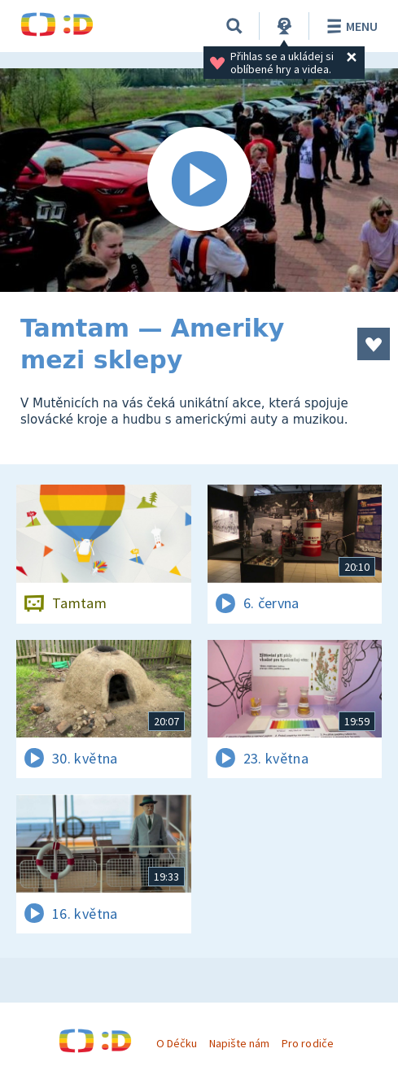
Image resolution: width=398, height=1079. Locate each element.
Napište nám (239, 1043)
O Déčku (176, 1043)
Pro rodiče (307, 1043)
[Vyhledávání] (234, 26)
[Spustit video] (199, 180)
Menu (349, 26)
